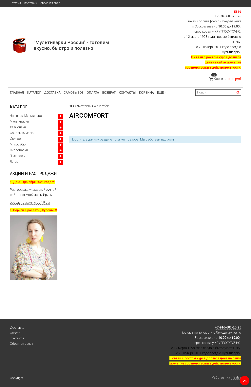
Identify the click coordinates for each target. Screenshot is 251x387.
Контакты (127, 92)
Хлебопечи (18, 127)
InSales (236, 377)
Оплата (93, 92)
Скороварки (19, 150)
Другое (15, 139)
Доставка (30, 3)
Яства (14, 161)
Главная (17, 92)
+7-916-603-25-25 (228, 16)
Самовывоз (74, 92)
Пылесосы (17, 156)
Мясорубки (18, 144)
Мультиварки (19, 121)
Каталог (34, 92)
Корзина (146, 92)
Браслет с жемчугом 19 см (30, 202)
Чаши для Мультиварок (27, 116)
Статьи (16, 3)
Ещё (161, 92)
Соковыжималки (22, 133)
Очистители (83, 106)
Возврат (109, 92)
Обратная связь (51, 3)
